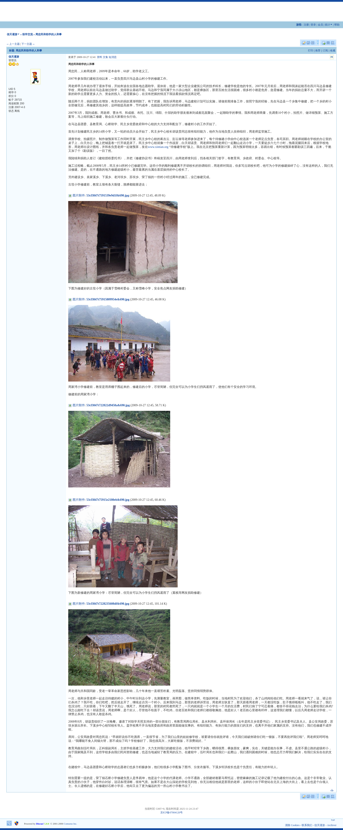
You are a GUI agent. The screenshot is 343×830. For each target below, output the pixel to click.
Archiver (331, 825)
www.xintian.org (158, 147)
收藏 (332, 50)
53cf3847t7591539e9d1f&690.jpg (107, 195)
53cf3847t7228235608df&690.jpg (107, 603)
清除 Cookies (292, 825)
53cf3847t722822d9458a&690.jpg (108, 405)
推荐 (317, 50)
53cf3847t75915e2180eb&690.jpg (107, 499)
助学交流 (27, 34)
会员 (320, 24)
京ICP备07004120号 (171, 812)
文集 (105, 57)
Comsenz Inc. (70, 823)
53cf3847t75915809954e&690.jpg (107, 299)
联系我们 (307, 825)
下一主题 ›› (27, 44)
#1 (332, 56)
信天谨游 (12, 34)
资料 (99, 57)
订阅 (325, 50)
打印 (310, 50)
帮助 (337, 24)
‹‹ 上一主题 (13, 44)
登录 (313, 24)
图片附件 (79, 195)
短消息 (113, 57)
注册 (306, 24)
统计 (327, 24)
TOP (333, 820)
